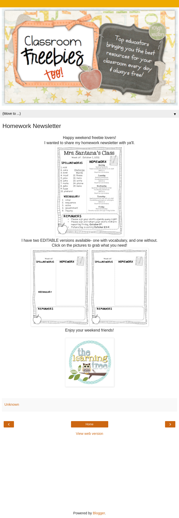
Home (89, 424)
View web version (89, 434)
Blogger (99, 513)
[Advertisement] (89, 472)
